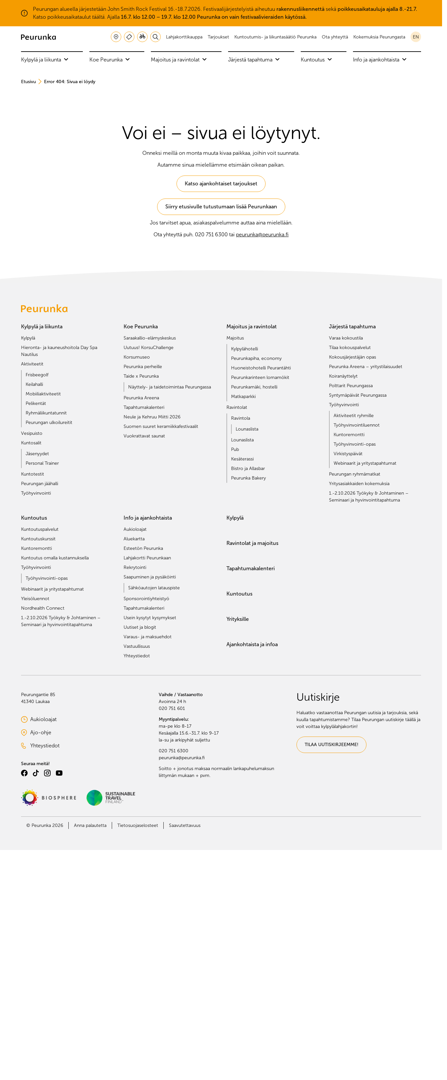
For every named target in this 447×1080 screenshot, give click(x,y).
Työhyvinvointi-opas (355, 444)
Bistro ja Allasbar (248, 468)
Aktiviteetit (32, 364)
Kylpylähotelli (244, 348)
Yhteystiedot (137, 655)
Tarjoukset (218, 37)
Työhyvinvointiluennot (357, 425)
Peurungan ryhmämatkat (354, 474)
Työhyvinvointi (36, 493)
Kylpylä (28, 338)
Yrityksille (237, 619)
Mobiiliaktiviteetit (43, 393)
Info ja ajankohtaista (380, 59)
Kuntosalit (31, 442)
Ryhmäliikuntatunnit (46, 413)
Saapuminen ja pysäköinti (150, 577)
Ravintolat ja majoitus (252, 543)
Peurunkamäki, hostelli (254, 387)
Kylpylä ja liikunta (44, 59)
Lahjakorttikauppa (184, 37)
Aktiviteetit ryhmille (354, 415)
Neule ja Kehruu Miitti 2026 (152, 416)
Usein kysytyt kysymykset (150, 617)
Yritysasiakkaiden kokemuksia (359, 483)
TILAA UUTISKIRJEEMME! (331, 744)
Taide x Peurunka (141, 376)
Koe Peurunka (109, 59)
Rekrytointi (135, 567)
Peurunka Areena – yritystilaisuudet (365, 366)
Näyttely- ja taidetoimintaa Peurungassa (169, 387)
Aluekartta (134, 538)
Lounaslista (247, 429)
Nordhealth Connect (42, 608)
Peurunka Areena (141, 397)
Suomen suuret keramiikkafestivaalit (161, 426)
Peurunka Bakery (248, 478)
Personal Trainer (42, 463)
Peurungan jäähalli (39, 483)
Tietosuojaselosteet (137, 825)
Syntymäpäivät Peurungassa (358, 395)
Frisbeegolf (37, 374)
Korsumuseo (137, 357)
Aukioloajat (135, 529)
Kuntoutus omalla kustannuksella (55, 557)
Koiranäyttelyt (343, 376)
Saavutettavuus (184, 825)
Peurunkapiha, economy (256, 358)
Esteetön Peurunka (143, 548)
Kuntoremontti (349, 434)
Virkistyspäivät (348, 453)
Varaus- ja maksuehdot (148, 636)
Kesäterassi (242, 459)
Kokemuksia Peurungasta (379, 37)
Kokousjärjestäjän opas (352, 357)
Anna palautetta (90, 825)
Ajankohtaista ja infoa (252, 644)
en (416, 37)
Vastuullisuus (137, 646)
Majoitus (235, 338)
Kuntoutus (316, 59)
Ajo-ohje (50, 733)
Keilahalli (34, 384)
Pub (235, 449)
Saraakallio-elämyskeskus (150, 338)
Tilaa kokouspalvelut (350, 347)
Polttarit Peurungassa (351, 385)
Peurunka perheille (143, 366)
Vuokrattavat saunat (144, 436)
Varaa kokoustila (346, 338)
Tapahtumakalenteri (144, 407)
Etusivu (28, 81)
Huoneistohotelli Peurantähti (261, 367)
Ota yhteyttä (335, 37)
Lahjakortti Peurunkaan (147, 557)
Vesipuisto (31, 433)
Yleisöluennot (35, 598)
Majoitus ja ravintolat (179, 59)
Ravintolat (236, 407)
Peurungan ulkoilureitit (49, 422)
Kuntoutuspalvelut (40, 529)
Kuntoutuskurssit (38, 538)
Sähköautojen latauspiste (154, 587)
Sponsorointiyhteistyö (146, 598)
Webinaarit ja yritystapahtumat (365, 463)
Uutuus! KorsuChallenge (149, 347)
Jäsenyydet (37, 453)
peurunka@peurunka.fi (262, 234)
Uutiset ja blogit (140, 627)
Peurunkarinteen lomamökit (260, 377)
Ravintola (240, 418)
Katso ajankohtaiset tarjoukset (221, 183)
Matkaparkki (243, 396)
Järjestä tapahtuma (254, 59)
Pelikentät (36, 403)
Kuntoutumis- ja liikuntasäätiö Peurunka (275, 37)
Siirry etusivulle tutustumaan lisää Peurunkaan (221, 206)
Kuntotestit (32, 474)
